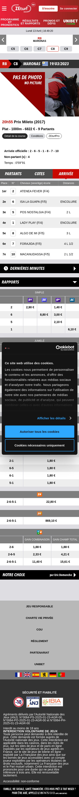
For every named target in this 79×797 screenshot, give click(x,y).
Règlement (39, 641)
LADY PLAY (28, 222)
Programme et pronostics (10, 22)
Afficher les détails (51, 418)
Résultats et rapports (30, 22)
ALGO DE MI (29, 233)
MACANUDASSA (31, 254)
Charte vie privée (39, 618)
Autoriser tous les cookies (39, 431)
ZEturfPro (54, 136)
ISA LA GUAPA (30, 201)
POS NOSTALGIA (32, 212)
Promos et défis (51, 22)
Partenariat (39, 652)
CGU (39, 629)
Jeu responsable (39, 606)
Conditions (37, 136)
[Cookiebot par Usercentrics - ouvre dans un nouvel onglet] (56, 348)
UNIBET (39, 664)
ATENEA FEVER (31, 191)
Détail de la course (14, 136)
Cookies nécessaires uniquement (40, 445)
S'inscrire (48, 8)
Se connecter (68, 8)
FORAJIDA (27, 243)
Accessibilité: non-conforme (21, 781)
